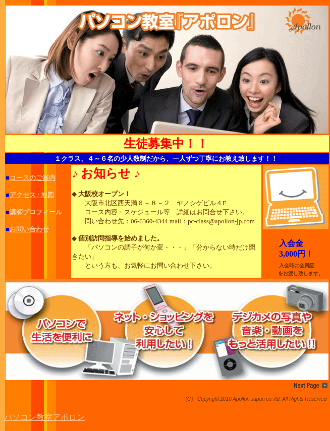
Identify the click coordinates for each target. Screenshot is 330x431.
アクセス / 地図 (32, 195)
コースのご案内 (33, 177)
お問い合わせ (29, 229)
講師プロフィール (36, 212)
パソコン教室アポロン (44, 417)
